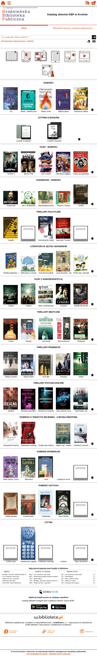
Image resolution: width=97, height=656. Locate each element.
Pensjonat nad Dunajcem (72, 583)
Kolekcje (30, 41)
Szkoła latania (38, 578)
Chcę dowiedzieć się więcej (37, 654)
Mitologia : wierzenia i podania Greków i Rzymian (16, 574)
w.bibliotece (59, 623)
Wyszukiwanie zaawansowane (13, 41)
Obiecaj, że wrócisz (70, 580)
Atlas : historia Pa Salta (71, 578)
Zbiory (24, 28)
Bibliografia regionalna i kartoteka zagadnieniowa (72, 28)
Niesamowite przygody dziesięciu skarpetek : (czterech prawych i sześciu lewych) (57, 576)
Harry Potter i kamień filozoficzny (11, 583)
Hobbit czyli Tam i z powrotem (10, 578)
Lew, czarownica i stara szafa (10, 576)
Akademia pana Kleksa (8, 580)
